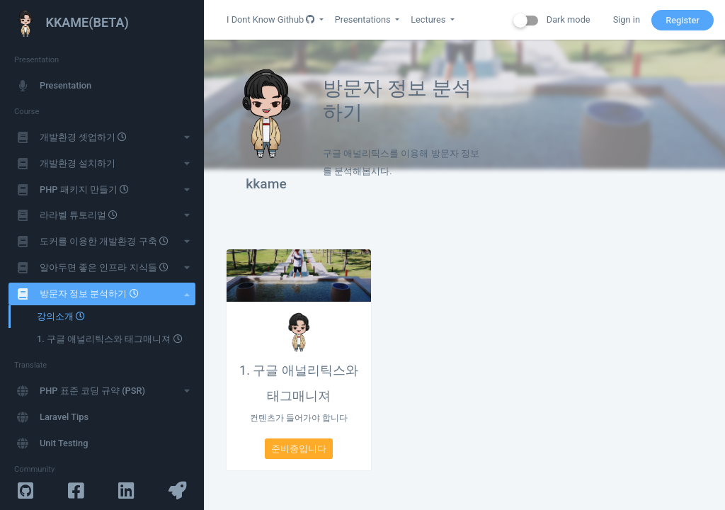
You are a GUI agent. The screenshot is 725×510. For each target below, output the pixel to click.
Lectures (429, 19)
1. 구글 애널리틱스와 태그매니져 (298, 383)
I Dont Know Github (272, 19)
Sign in (626, 19)
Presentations (364, 19)
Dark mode (551, 20)
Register (683, 20)
